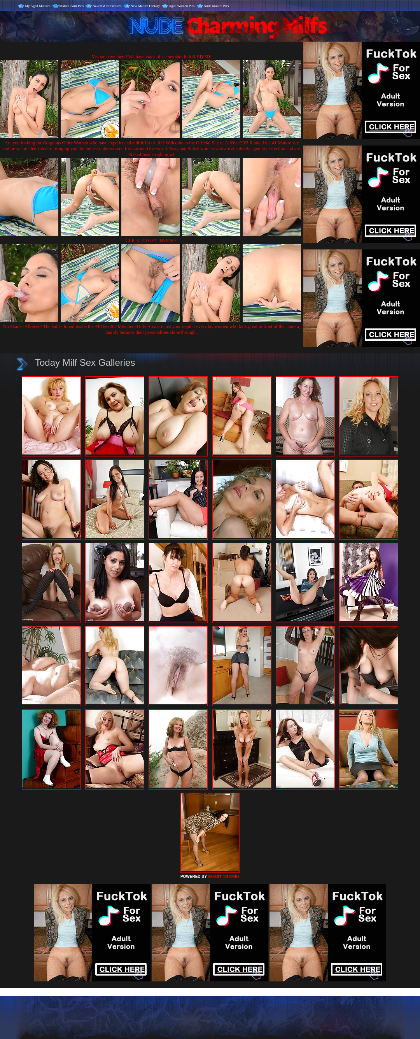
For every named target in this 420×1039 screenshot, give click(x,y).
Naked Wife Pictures (107, 6)
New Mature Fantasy (145, 6)
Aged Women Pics (182, 6)
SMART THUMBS (224, 876)
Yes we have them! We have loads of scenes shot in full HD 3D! (152, 57)
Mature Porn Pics (72, 6)
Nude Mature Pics (216, 6)
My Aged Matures (38, 6)
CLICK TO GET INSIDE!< (152, 240)
